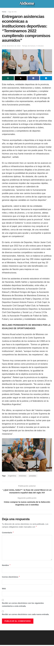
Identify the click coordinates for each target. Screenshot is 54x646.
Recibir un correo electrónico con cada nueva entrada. (25, 615)
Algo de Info (12, 12)
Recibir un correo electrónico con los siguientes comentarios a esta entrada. (23, 605)
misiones (22, 476)
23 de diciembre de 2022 (11, 46)
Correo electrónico (11, 578)
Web (4, 590)
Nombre (6, 566)
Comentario (8, 533)
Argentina (12, 476)
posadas (32, 476)
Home (4, 12)
